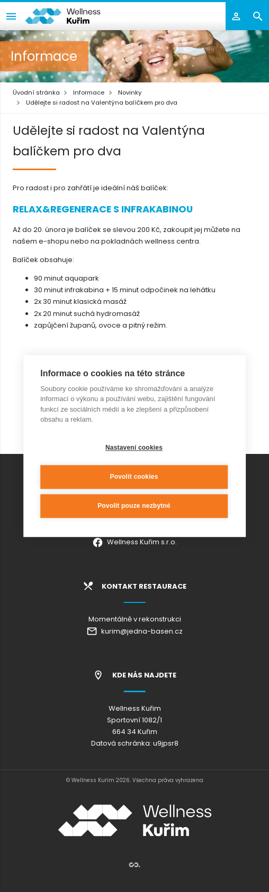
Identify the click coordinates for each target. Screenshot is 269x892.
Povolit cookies (134, 476)
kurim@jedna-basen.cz (134, 631)
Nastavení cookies (134, 447)
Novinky (129, 92)
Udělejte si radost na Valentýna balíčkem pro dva (101, 102)
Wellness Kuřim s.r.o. (134, 542)
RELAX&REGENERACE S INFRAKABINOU (103, 209)
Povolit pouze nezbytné (134, 505)
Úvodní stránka (36, 92)
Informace (88, 92)
